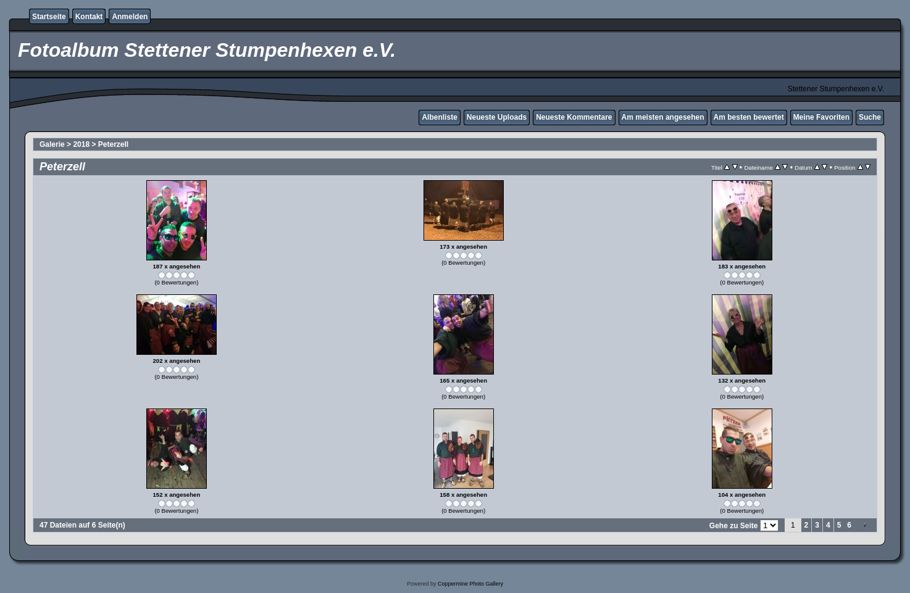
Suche (870, 117)
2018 (81, 144)
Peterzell (113, 144)
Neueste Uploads (497, 117)
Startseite (49, 16)
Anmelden (130, 16)
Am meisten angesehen (663, 117)
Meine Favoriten (821, 117)
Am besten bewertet (749, 117)
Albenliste (439, 117)
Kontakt (89, 16)
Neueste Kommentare (574, 117)
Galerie (52, 144)
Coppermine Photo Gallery (470, 584)
